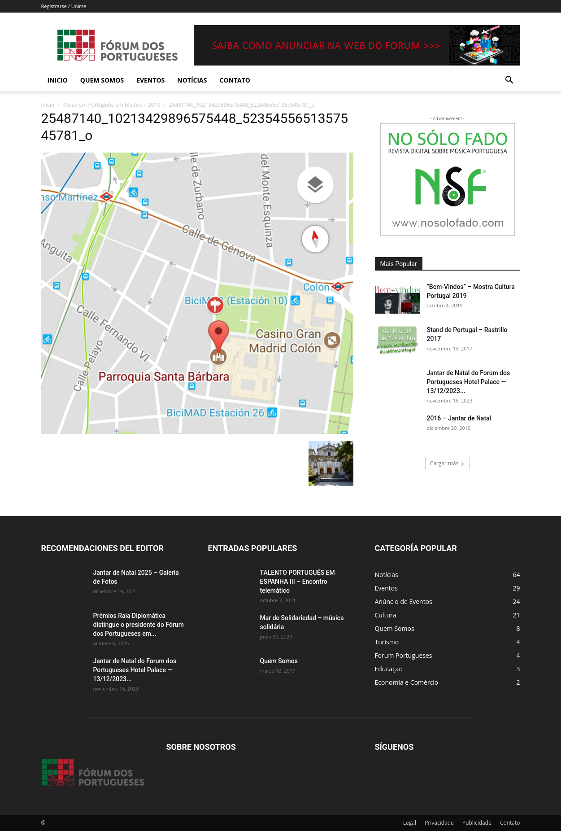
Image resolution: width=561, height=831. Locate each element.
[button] (509, 81)
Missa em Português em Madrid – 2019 (112, 105)
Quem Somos (102, 80)
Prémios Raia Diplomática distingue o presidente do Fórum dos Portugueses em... (138, 624)
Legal (409, 823)
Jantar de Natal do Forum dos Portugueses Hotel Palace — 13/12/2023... (468, 381)
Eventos (150, 80)
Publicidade (476, 823)
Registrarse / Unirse (64, 6)
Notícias (192, 80)
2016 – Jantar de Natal (459, 418)
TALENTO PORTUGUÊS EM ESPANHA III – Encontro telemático (297, 581)
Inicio (58, 80)
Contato (235, 80)
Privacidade (439, 823)
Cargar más (447, 463)
